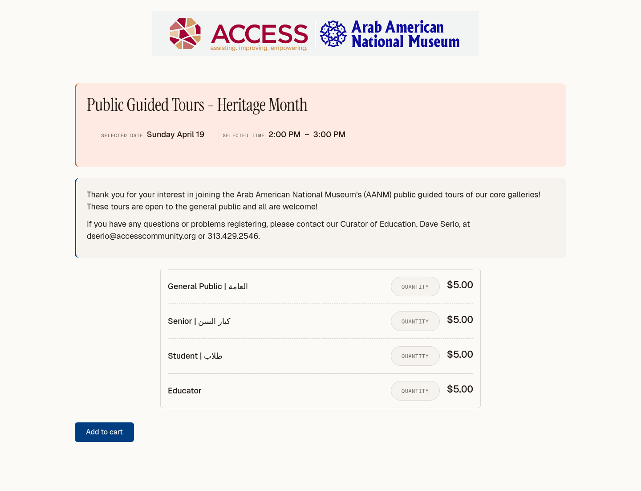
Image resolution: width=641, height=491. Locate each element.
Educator (185, 391)
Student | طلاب (195, 356)
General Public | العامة (208, 286)
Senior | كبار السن (199, 321)
